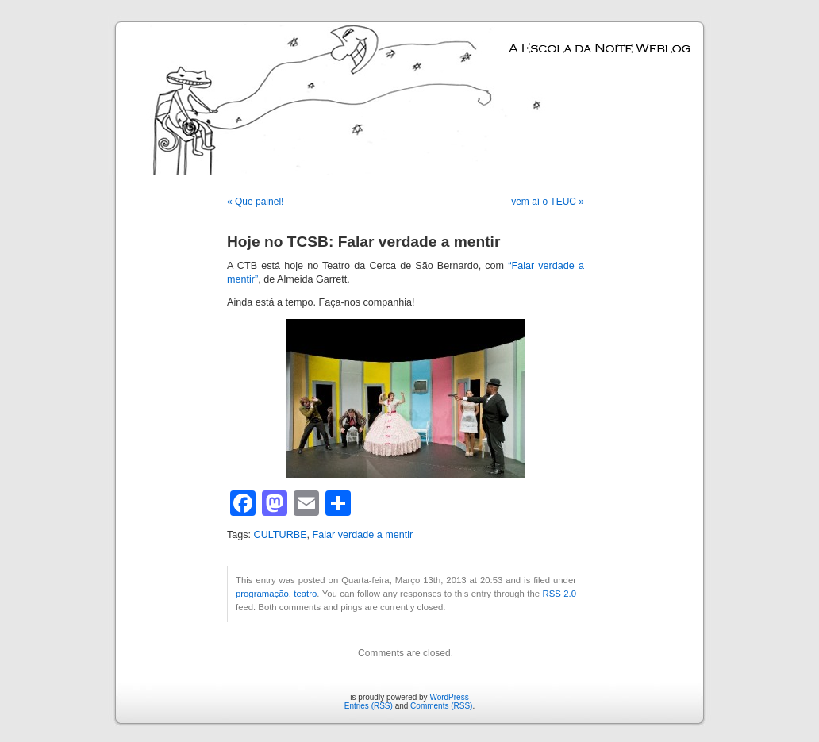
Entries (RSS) (368, 706)
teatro (305, 593)
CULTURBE (280, 534)
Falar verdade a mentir (363, 534)
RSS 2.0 (560, 593)
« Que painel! (255, 201)
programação (262, 593)
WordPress (448, 697)
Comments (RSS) (441, 706)
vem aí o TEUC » (547, 201)
